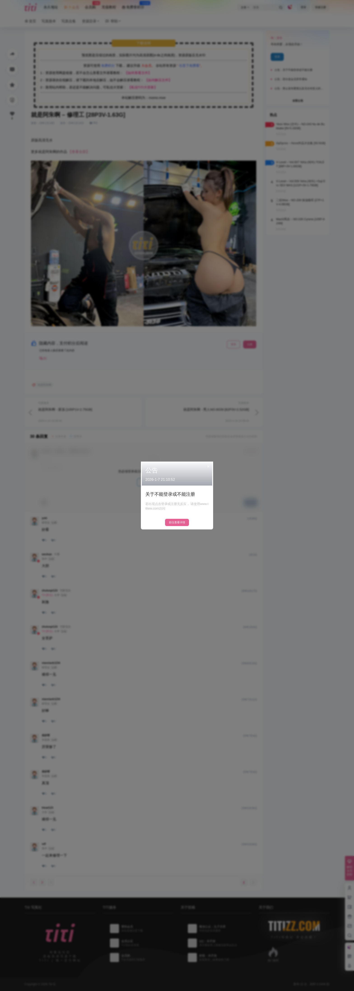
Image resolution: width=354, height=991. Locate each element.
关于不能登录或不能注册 (170, 494)
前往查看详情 (177, 522)
